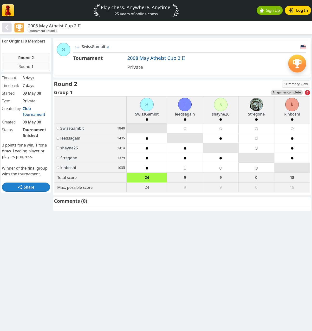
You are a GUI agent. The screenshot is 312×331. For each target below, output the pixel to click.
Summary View (296, 84)
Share (26, 187)
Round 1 (26, 66)
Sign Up (270, 10)
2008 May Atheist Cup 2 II (156, 58)
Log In (298, 10)
